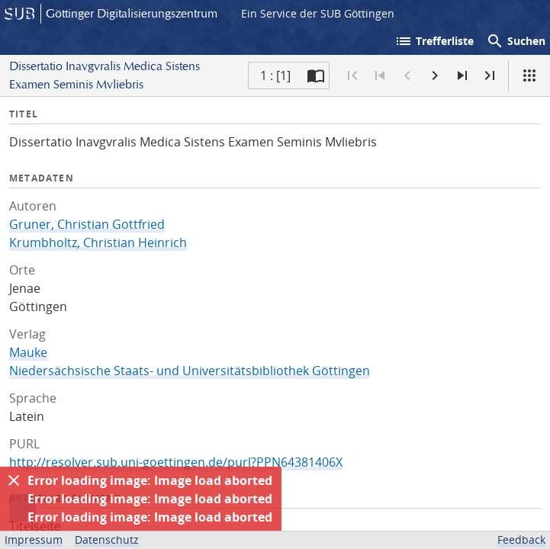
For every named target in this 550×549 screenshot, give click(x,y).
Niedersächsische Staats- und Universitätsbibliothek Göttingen (189, 370)
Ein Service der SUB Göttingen (317, 13)
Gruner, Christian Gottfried (87, 224)
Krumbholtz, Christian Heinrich (98, 242)
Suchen (515, 41)
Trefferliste (434, 41)
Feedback (521, 539)
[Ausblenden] (13, 480)
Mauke (28, 352)
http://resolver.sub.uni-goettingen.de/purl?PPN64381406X (176, 462)
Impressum (34, 539)
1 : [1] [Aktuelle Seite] (275, 75)
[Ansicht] (529, 75)
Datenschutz (107, 539)
